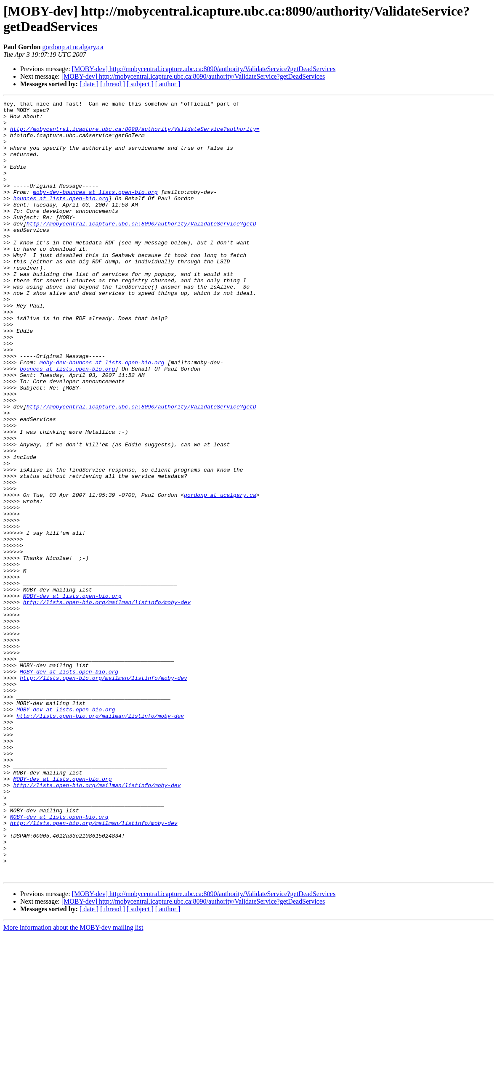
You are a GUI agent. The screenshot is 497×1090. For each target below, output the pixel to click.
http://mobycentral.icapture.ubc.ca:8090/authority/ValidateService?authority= (135, 135)
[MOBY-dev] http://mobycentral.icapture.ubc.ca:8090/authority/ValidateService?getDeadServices (203, 68)
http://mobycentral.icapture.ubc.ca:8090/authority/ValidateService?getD (141, 248)
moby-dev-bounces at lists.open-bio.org (95, 211)
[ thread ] (112, 84)
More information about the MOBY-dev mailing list (73, 1082)
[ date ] (89, 84)
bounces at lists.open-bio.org (60, 218)
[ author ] (168, 84)
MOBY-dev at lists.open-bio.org (72, 695)
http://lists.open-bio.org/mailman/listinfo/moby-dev (107, 703)
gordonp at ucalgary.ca (72, 46)
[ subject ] (140, 84)
